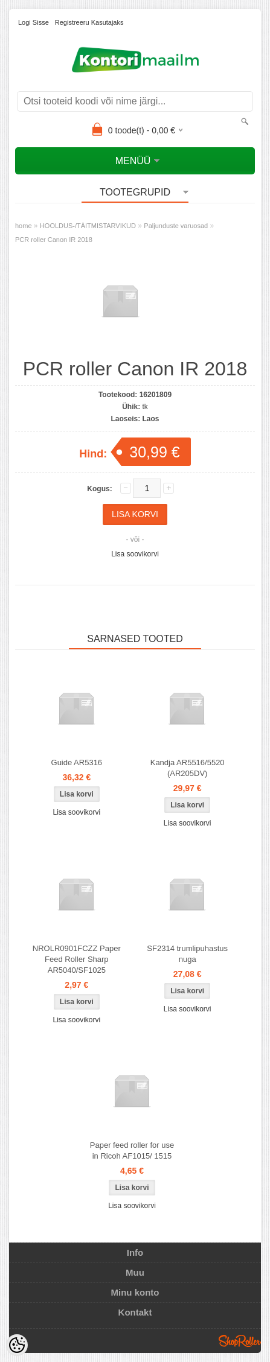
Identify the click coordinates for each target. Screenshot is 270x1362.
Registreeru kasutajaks (89, 22)
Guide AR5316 (77, 762)
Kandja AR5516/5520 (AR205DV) (187, 768)
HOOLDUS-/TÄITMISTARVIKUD (88, 225)
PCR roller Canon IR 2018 (53, 239)
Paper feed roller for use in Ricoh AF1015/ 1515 (132, 1150)
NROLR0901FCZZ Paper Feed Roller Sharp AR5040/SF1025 (77, 959)
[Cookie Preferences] (17, 1345)
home (23, 225)
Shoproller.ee (240, 1341)
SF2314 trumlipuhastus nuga (187, 954)
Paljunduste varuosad (176, 225)
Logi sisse (33, 22)
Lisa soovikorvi (135, 554)
